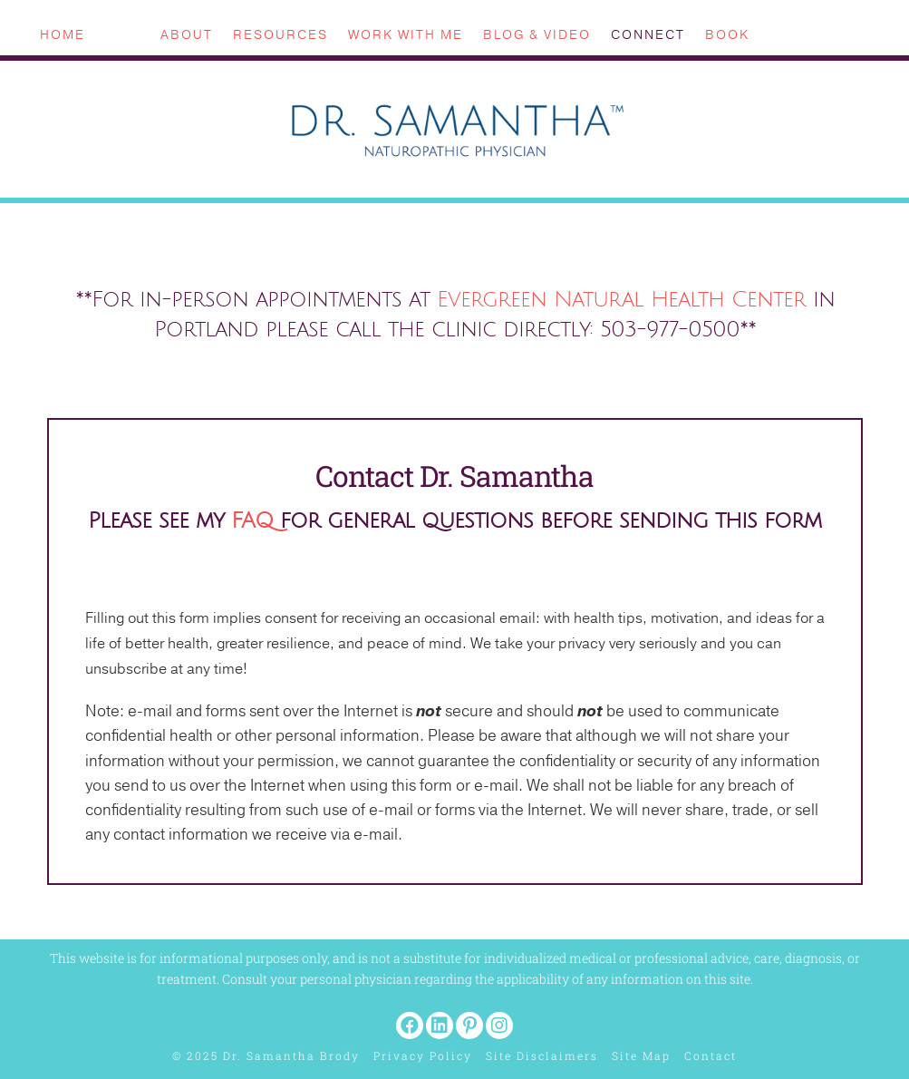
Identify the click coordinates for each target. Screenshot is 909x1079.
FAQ (252, 520)
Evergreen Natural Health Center (621, 299)
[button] (409, 1025)
